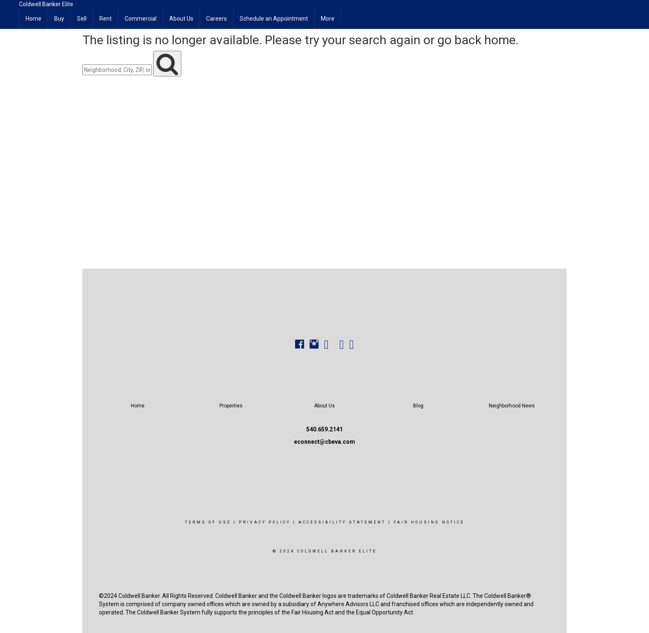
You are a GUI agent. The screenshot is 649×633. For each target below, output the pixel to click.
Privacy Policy (265, 522)
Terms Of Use (208, 522)
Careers (216, 18)
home (500, 40)
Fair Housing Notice (429, 522)
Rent (105, 18)
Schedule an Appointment (274, 18)
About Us (181, 18)
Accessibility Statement (342, 522)
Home (33, 18)
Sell (82, 18)
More (327, 18)
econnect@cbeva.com (324, 441)
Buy (59, 18)
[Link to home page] (9, 10)
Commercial (140, 18)
